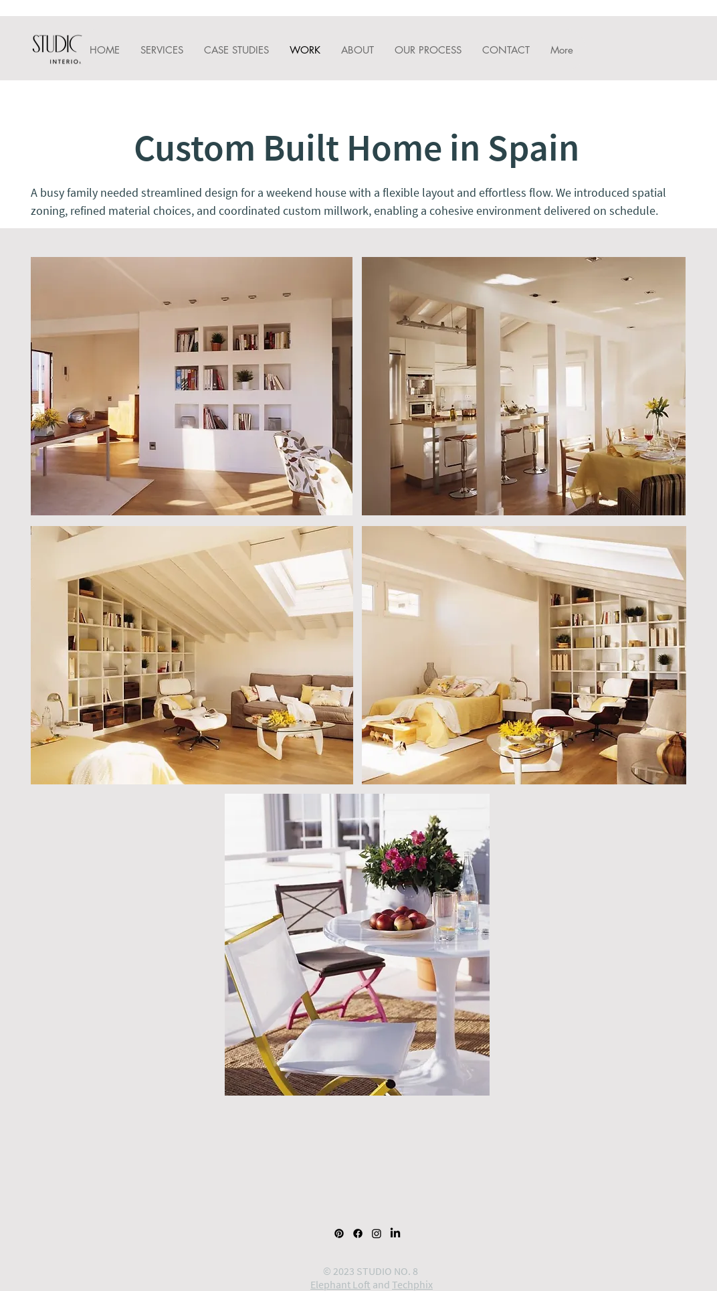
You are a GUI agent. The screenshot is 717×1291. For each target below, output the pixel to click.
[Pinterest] (339, 1233)
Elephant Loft (340, 1284)
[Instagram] (377, 1233)
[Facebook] (358, 1233)
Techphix (412, 1284)
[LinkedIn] (395, 1233)
